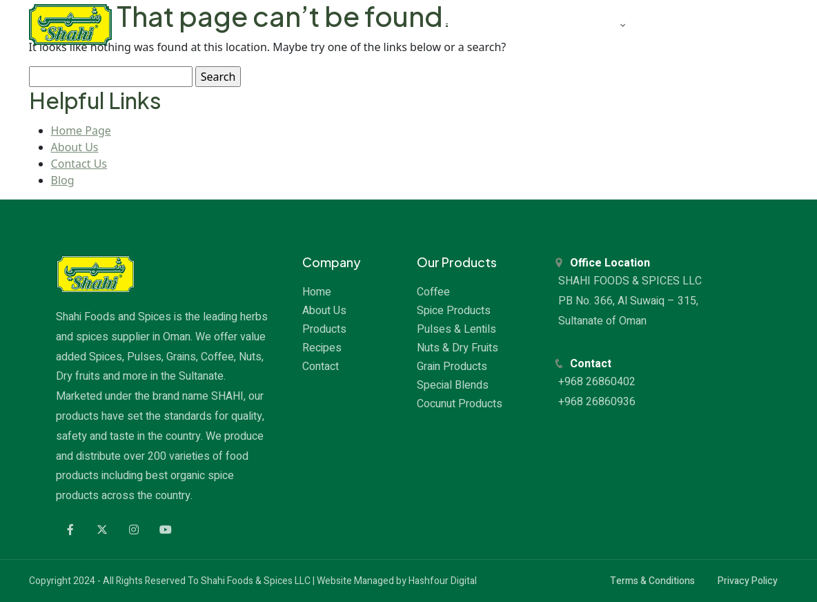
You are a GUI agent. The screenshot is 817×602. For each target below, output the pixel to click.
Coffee (433, 292)
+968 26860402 (598, 381)
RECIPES (668, 24)
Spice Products (454, 310)
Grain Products (452, 366)
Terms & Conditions (652, 581)
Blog (63, 180)
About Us (75, 147)
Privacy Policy (748, 581)
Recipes (322, 348)
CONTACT (738, 24)
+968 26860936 (598, 402)
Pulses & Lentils (456, 329)
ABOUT (517, 24)
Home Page (81, 130)
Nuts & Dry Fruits (457, 348)
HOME (458, 24)
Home (316, 292)
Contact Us (79, 163)
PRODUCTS (588, 24)
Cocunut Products (459, 404)
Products (324, 329)
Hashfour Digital (442, 581)
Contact (320, 366)
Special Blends (453, 385)
